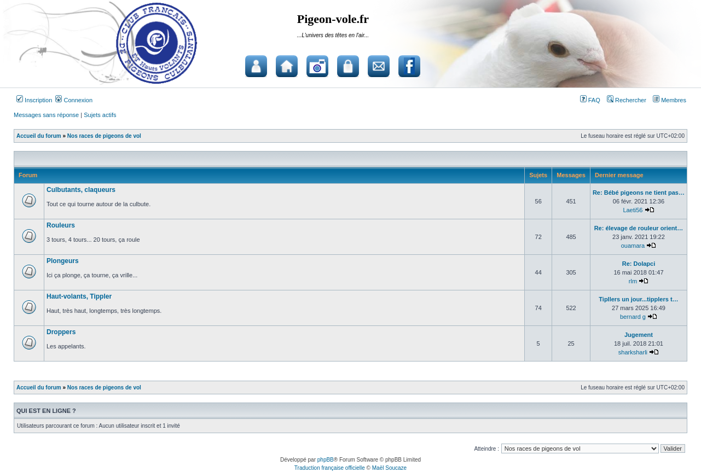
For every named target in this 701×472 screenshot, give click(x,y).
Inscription (34, 100)
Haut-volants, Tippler (79, 296)
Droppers (61, 332)
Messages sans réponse (46, 115)
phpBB (325, 460)
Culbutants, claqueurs (81, 190)
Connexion (73, 100)
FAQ (590, 100)
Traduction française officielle (329, 468)
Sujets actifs (100, 115)
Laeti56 (632, 210)
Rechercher (626, 100)
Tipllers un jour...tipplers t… (638, 299)
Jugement (638, 334)
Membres (669, 100)
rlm (633, 281)
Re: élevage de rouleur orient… (638, 228)
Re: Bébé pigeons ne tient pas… (639, 192)
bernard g (633, 316)
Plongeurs (63, 261)
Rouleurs (61, 225)
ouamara (633, 245)
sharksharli (632, 352)
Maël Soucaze (389, 468)
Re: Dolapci (639, 263)
